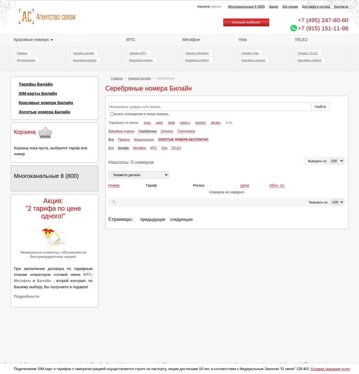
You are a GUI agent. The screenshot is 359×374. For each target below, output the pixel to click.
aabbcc (185, 122)
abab (171, 122)
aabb (159, 122)
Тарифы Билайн (84, 53)
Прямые (22, 53)
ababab (200, 122)
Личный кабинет (246, 22)
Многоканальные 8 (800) (246, 6)
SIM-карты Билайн (38, 93)
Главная (117, 78)
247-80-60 (323, 20)
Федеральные (26, 60)
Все (111, 139)
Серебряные (148, 131)
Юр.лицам (290, 6)
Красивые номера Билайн (46, 102)
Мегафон (191, 39)
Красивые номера (33, 39)
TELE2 (301, 39)
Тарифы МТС (138, 53)
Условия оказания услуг (330, 369)
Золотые (167, 131)
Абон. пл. (277, 185)
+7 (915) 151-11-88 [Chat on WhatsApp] (323, 28)
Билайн (77, 39)
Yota (243, 39)
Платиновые (186, 131)
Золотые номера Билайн (44, 111)
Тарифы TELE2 (308, 53)
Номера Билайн (139, 78)
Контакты (341, 6)
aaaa (147, 122)
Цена (244, 185)
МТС (130, 39)
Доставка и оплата (316, 6)
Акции (273, 6)
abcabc (215, 122)
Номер (113, 185)
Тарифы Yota (250, 53)
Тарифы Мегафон (197, 53)
